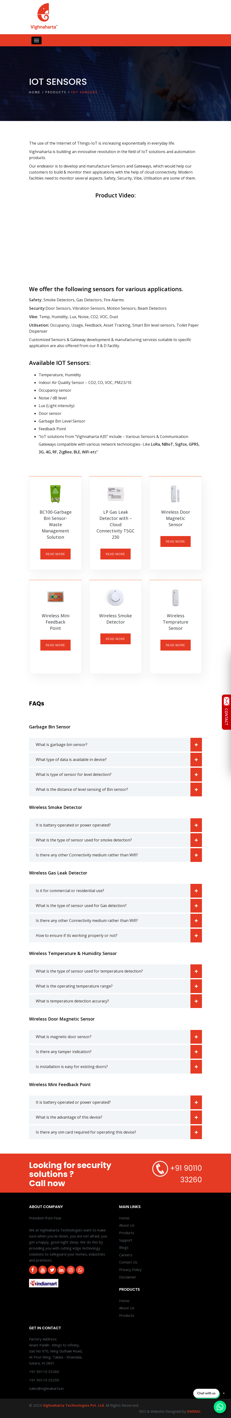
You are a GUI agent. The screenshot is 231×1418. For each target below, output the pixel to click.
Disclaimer (127, 1277)
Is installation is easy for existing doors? (119, 1067)
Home (34, 92)
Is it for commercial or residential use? (119, 891)
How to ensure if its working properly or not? (119, 935)
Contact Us (128, 1262)
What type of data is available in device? (119, 759)
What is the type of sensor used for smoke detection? (119, 840)
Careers (125, 1254)
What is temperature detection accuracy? (119, 1001)
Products (55, 92)
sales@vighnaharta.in (46, 1388)
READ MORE (55, 554)
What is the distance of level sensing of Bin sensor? (119, 789)
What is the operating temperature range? (119, 986)
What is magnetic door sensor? (119, 1037)
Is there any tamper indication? (119, 1052)
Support (125, 1240)
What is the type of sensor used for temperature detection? (119, 971)
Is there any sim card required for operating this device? (119, 1132)
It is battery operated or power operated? (119, 825)
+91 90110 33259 (44, 1380)
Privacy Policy (130, 1269)
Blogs (123, 1247)
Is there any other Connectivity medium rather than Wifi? (119, 855)
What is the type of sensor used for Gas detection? (119, 906)
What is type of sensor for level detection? (119, 774)
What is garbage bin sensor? (119, 745)
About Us (126, 1225)
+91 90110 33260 (44, 1371)
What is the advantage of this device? (119, 1117)
